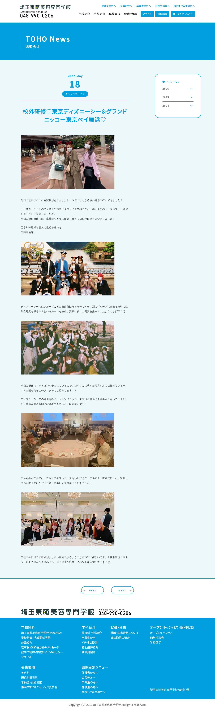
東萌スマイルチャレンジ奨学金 (39, 687)
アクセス (147, 14)
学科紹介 (99, 14)
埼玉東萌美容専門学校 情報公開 (170, 689)
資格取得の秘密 (120, 637)
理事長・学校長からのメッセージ (40, 647)
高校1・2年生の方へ (184, 6)
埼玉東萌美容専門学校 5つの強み (41, 633)
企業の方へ (126, 6)
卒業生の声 (88, 637)
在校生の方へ (162, 6)
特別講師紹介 (90, 647)
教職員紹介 (89, 652)
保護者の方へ (108, 6)
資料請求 (162, 14)
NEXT (122, 590)
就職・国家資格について (124, 633)
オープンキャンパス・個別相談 (172, 627)
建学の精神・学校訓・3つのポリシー (42, 652)
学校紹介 (84, 14)
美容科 (25, 672)
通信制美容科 (29, 677)
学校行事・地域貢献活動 (35, 637)
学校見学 (155, 642)
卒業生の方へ (143, 6)
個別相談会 (157, 637)
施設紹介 (26, 642)
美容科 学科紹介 (92, 633)
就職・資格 (130, 14)
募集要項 (115, 14)
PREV (93, 590)
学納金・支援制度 (31, 682)
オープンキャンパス (183, 14)
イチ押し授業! (90, 642)
